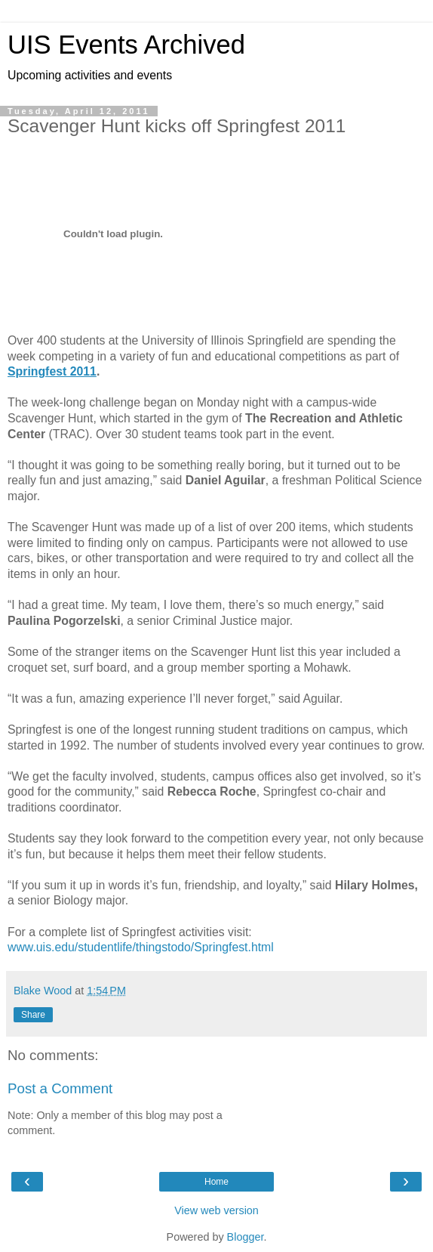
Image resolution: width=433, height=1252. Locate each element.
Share (33, 1014)
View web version (216, 1210)
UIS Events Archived (126, 44)
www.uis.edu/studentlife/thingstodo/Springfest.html (141, 947)
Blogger (245, 1237)
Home (216, 1181)
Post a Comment (60, 1088)
